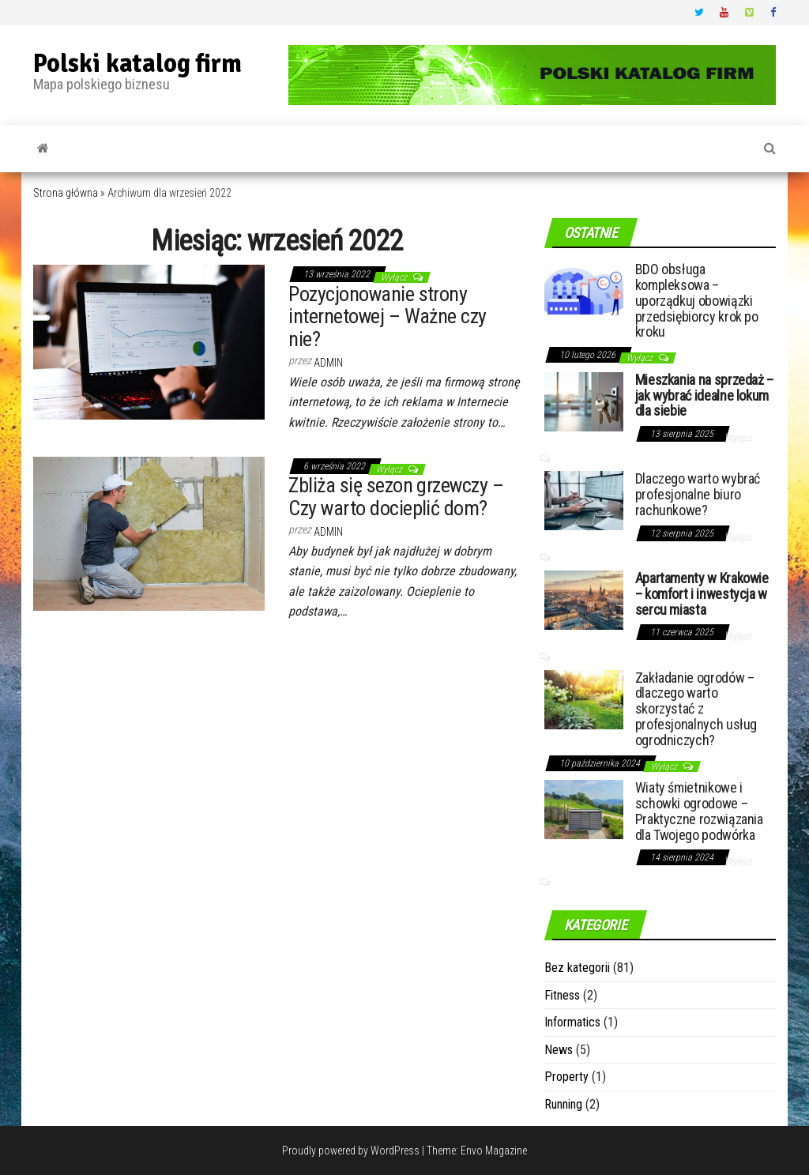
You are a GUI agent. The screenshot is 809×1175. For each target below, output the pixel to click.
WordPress (395, 1150)
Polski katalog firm (137, 63)
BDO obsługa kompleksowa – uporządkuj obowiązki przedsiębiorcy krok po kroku (696, 300)
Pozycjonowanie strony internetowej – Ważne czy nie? (387, 316)
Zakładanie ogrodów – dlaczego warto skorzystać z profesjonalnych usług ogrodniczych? (696, 708)
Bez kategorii (577, 967)
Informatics (572, 1022)
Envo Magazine (494, 1150)
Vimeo (749, 12)
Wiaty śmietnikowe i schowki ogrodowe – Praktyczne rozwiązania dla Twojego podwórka (699, 810)
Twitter (699, 12)
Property (566, 1076)
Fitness (562, 995)
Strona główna (65, 192)
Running (563, 1104)
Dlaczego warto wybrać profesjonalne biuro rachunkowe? (697, 494)
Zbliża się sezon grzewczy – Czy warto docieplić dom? (395, 496)
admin (328, 362)
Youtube (724, 12)
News (558, 1049)
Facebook (775, 12)
